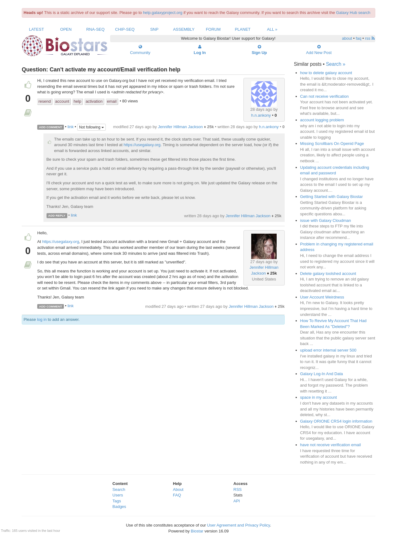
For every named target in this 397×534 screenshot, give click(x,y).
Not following (91, 127)
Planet (243, 29)
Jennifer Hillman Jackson (180, 126)
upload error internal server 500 (328, 350)
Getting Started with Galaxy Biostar (331, 196)
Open (66, 29)
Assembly (183, 29)
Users (118, 495)
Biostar (197, 531)
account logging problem (322, 120)
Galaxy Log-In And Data (321, 373)
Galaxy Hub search (353, 12)
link (71, 126)
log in (42, 319)
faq (358, 38)
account (62, 101)
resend (44, 101)
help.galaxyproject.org (162, 12)
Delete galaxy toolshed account (328, 273)
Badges (119, 506)
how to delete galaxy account (326, 72)
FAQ (177, 495)
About (178, 489)
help (77, 101)
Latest (36, 29)
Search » (335, 64)
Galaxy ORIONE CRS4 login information (336, 421)
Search (119, 489)
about (347, 38)
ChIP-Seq (125, 29)
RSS (238, 489)
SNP (154, 29)
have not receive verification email (330, 444)
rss (370, 38)
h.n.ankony (261, 115)
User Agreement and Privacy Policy (238, 525)
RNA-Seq (95, 29)
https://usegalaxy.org (142, 144)
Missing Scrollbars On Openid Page (332, 143)
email (112, 101)
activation (94, 101)
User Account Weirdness (322, 297)
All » (272, 29)
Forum (213, 29)
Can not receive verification (324, 96)
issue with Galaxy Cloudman (325, 220)
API (237, 501)
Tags (117, 501)
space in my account (318, 397)
